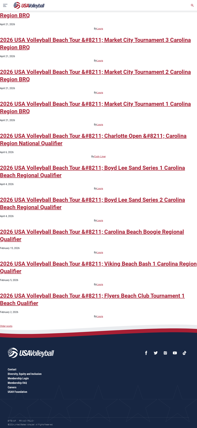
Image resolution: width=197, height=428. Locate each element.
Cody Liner (100, 156)
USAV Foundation (17, 391)
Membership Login (18, 378)
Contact (12, 369)
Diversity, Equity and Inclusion (25, 373)
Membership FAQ (17, 382)
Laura (100, 28)
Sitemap (12, 421)
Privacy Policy (26, 421)
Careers (12, 387)
